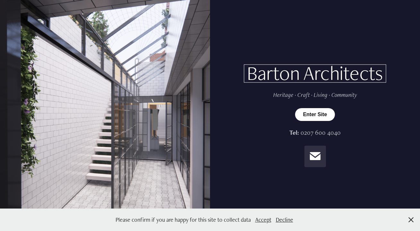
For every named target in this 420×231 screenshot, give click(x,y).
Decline (284, 219)
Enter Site (315, 114)
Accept (263, 219)
